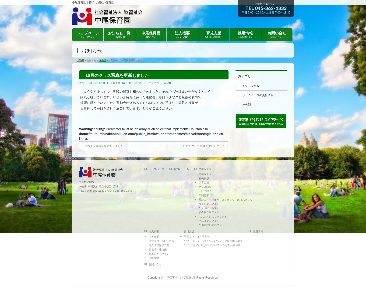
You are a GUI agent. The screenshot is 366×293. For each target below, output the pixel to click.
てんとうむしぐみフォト (213, 216)
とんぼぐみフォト (209, 220)
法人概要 (154, 231)
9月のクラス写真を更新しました (101, 146)
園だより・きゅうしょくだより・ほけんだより (226, 199)
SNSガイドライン (159, 253)
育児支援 (189, 231)
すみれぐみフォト (209, 212)
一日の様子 (205, 191)
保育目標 (204, 182)
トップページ (156, 169)
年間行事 (204, 195)
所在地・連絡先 (158, 249)
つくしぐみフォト (209, 203)
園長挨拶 (204, 178)
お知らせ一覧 (181, 169)
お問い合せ (155, 264)
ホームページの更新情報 (258, 95)
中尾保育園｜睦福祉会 (178, 277)
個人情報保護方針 (159, 245)
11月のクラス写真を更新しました (206, 146)
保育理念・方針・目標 (161, 240)
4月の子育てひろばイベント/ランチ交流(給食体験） (213, 240)
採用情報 (258, 231)
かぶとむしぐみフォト (211, 225)
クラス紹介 (205, 186)
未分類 (168, 83)
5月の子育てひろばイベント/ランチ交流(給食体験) (213, 245)
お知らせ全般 (251, 86)
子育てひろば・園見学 (197, 236)
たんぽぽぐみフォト (210, 208)
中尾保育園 (205, 169)
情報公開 (154, 257)
